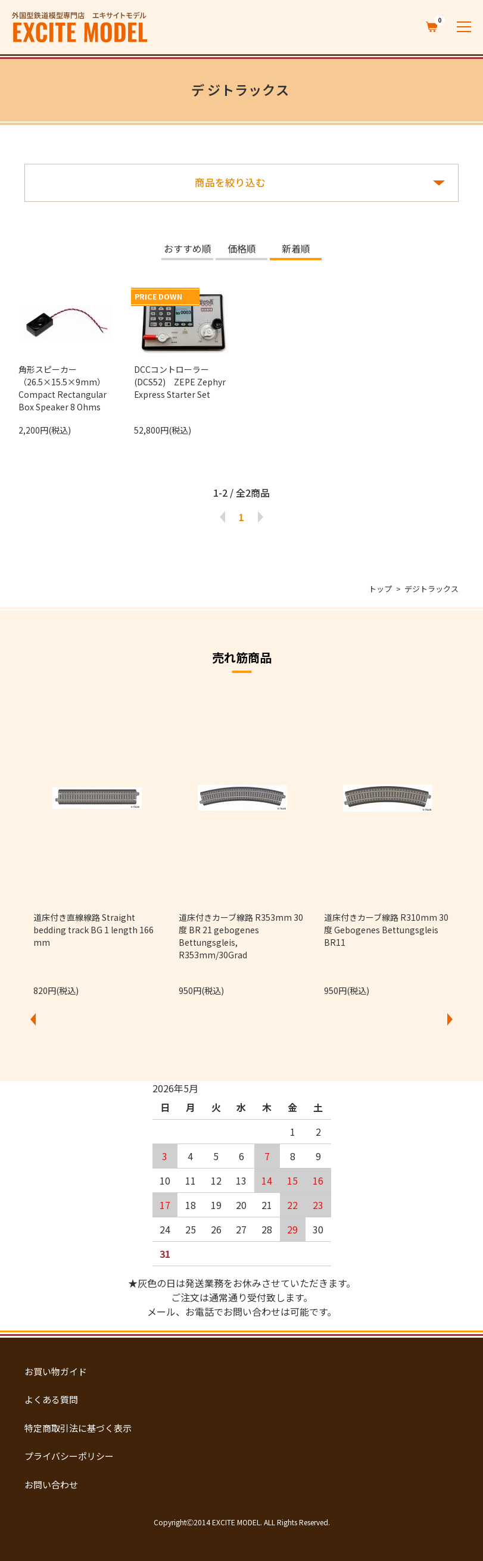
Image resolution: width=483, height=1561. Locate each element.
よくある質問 (51, 1399)
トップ (380, 588)
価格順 (242, 250)
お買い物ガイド (55, 1371)
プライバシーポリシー (69, 1456)
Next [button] (450, 1019)
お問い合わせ (51, 1484)
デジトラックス (431, 588)
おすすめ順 (187, 250)
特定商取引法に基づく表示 (78, 1428)
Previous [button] (33, 1019)
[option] (97, 845)
